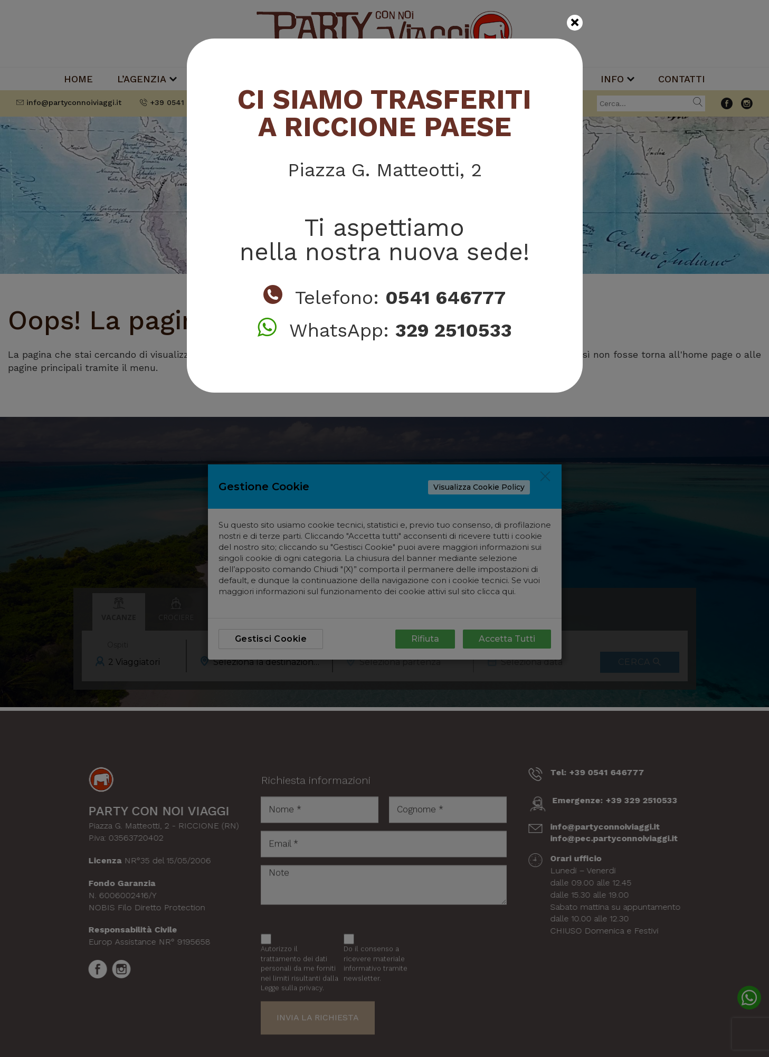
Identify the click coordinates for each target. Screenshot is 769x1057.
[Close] (575, 23)
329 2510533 (453, 330)
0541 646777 (445, 297)
